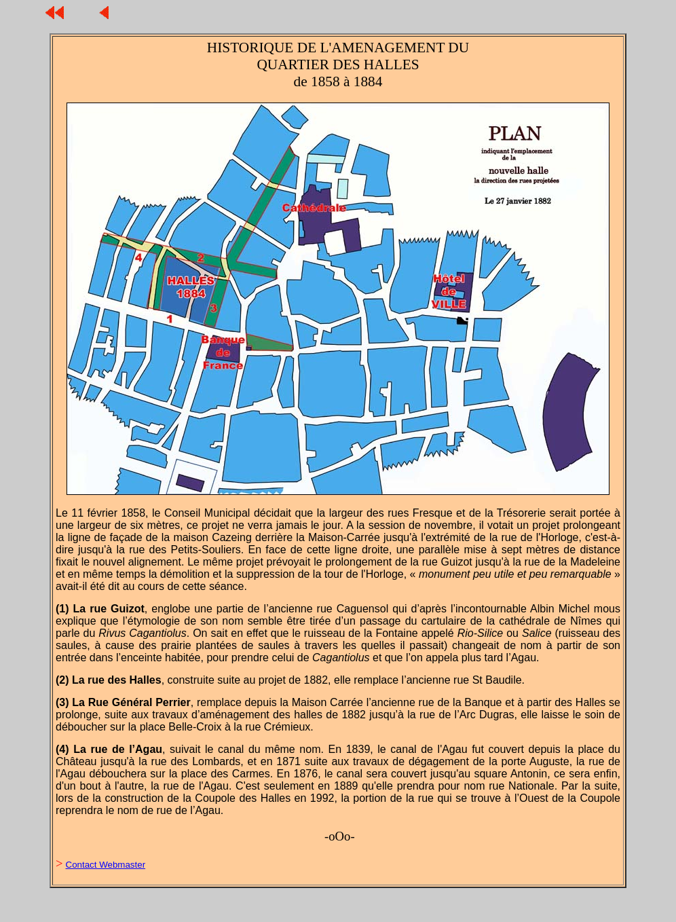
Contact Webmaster (106, 865)
